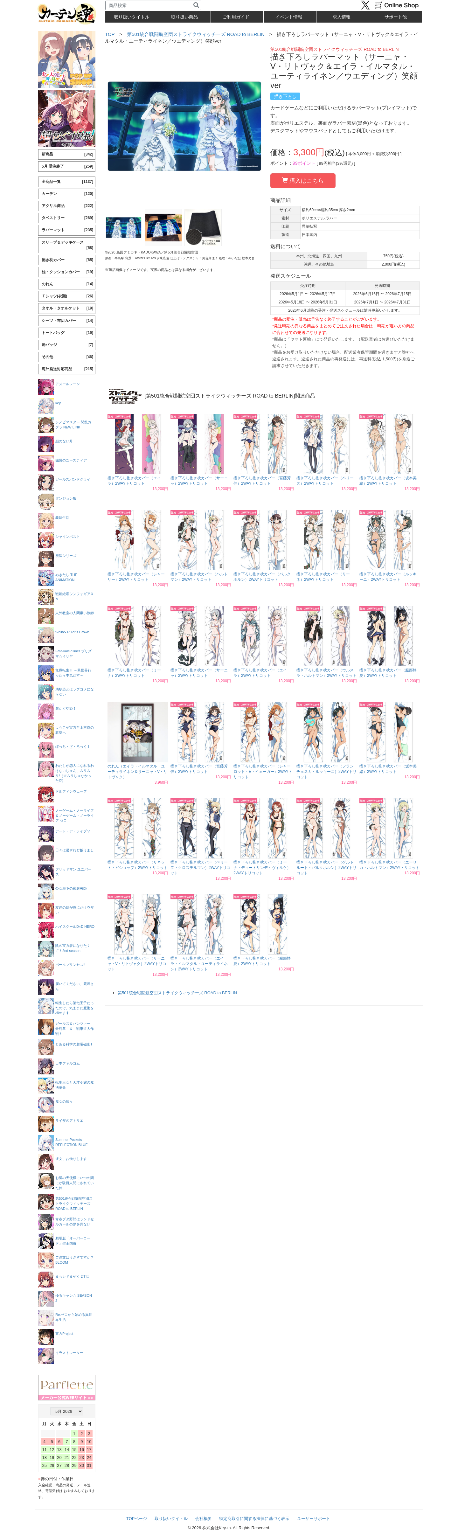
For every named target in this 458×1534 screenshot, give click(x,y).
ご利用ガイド (236, 16)
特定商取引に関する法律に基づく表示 (254, 1518)
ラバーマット (67, 230)
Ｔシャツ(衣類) (67, 296)
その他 (67, 357)
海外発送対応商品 (67, 369)
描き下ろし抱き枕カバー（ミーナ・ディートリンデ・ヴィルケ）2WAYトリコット (262, 867)
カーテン (67, 194)
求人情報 (341, 16)
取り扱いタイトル (171, 1518)
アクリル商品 (67, 206)
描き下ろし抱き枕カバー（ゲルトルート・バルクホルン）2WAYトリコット (326, 867)
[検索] (196, 5)
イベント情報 (288, 16)
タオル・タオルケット (67, 308)
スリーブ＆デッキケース (67, 245)
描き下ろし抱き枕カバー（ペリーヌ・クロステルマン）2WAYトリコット (200, 867)
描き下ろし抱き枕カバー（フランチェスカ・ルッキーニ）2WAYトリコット (326, 771)
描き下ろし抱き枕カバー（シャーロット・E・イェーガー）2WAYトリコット (262, 771)
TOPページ (136, 1518)
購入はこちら (303, 180)
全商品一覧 (67, 181)
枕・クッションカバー (67, 272)
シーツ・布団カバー (67, 320)
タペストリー (67, 218)
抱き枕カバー (67, 260)
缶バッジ (67, 345)
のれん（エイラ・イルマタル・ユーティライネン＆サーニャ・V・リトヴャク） (137, 771)
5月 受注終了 (67, 166)
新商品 (67, 154)
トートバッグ (67, 333)
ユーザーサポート (313, 1518)
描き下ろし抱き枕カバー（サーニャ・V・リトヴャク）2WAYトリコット (137, 963)
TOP (109, 34)
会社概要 (203, 1518)
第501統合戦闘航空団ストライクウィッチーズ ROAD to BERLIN (196, 34)
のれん (67, 284)
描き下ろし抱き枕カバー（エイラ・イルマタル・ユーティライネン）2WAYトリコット (199, 963)
